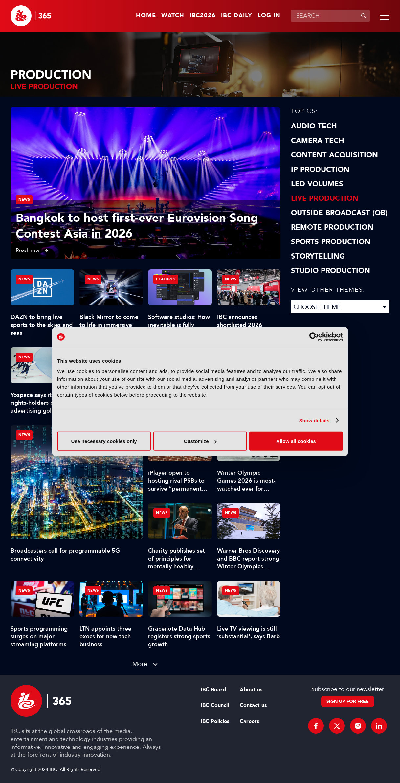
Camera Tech (317, 141)
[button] (383, 16)
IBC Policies (215, 721)
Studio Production (330, 271)
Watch (172, 15)
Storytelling (318, 256)
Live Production (324, 198)
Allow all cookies (296, 441)
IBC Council (215, 705)
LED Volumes (317, 184)
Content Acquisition (334, 155)
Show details (314, 420)
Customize (200, 441)
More (139, 664)
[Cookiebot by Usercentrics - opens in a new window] (314, 337)
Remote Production (332, 227)
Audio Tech (314, 126)
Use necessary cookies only (104, 441)
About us (251, 689)
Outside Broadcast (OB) (339, 213)
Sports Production (330, 242)
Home (146, 15)
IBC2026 (202, 15)
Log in (268, 15)
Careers (249, 721)
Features (165, 279)
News (24, 199)
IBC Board (213, 689)
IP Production (320, 169)
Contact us (253, 705)
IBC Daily (236, 15)
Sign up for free (347, 701)
